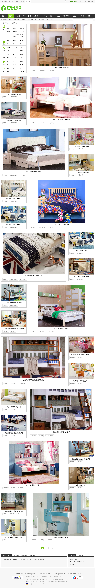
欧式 (8, 54)
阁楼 (8, 68)
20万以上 (22, 36)
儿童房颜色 (36, 559)
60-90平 (15, 31)
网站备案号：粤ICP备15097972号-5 (35, 581)
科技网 (11, 1)
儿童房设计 (10, 19)
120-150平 (9, 34)
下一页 (51, 548)
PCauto (22, 1)
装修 (24, 16)
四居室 (21, 50)
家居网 (28, 1)
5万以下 (22, 34)
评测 (51, 16)
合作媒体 (39, 574)
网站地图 (66, 574)
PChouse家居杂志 (72, 1)
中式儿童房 (37, 19)
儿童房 (6, 23)
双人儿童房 (16, 19)
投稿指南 (45, 574)
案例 (10, 16)
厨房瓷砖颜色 (24, 559)
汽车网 (16, 1)
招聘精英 (61, 574)
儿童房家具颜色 (13, 23)
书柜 (8, 64)
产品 (45, 16)
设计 (18, 16)
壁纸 (8, 61)
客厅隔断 (22, 71)
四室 (8, 29)
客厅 (8, 41)
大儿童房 (33, 71)
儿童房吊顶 (23, 19)
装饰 (29, 16)
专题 (82, 16)
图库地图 (32, 555)
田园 (14, 54)
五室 (14, 29)
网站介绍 (23, 574)
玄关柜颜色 (31, 559)
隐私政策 (29, 574)
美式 (14, 57)
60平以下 (9, 31)
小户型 (8, 47)
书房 (14, 43)
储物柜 (15, 64)
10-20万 (15, 36)
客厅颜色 (42, 559)
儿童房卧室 (6, 331)
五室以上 (22, 29)
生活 (74, 16)
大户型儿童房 (51, 71)
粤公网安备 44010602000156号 (35, 584)
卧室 (14, 41)
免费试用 (66, 16)
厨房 (21, 43)
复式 (14, 50)
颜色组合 (5, 559)
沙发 (14, 61)
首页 (3, 16)
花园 (14, 71)
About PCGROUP (16, 574)
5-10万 (8, 36)
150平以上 (16, 34)
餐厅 (8, 43)
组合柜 (21, 61)
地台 (21, 68)
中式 (8, 57)
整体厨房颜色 (11, 559)
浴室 (8, 71)
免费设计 (36, 16)
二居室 (15, 47)
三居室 (8, 50)
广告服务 (34, 574)
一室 (8, 26)
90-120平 (22, 31)
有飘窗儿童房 (44, 19)
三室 (21, 26)
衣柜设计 (22, 64)
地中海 (21, 54)
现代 (21, 57)
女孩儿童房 (30, 19)
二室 (14, 26)
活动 (58, 16)
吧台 (14, 68)
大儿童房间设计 (41, 71)
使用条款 (50, 574)
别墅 (21, 47)
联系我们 (56, 574)
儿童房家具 (18, 559)
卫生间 (21, 41)
